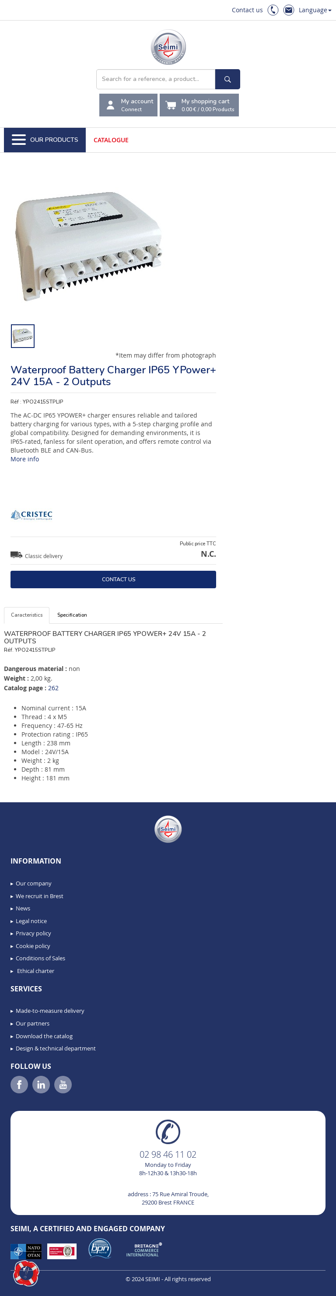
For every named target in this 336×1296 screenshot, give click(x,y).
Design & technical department (56, 1048)
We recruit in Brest (39, 896)
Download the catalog (44, 1036)
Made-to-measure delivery (50, 1011)
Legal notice (31, 921)
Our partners (32, 1023)
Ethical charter (35, 971)
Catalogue (111, 140)
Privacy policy (33, 933)
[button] (26, 1273)
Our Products (45, 140)
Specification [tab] (72, 615)
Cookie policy (33, 946)
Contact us (247, 10)
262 (53, 688)
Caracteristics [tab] (26, 615)
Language (315, 10)
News (23, 908)
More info (24, 459)
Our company (34, 883)
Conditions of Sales (40, 958)
